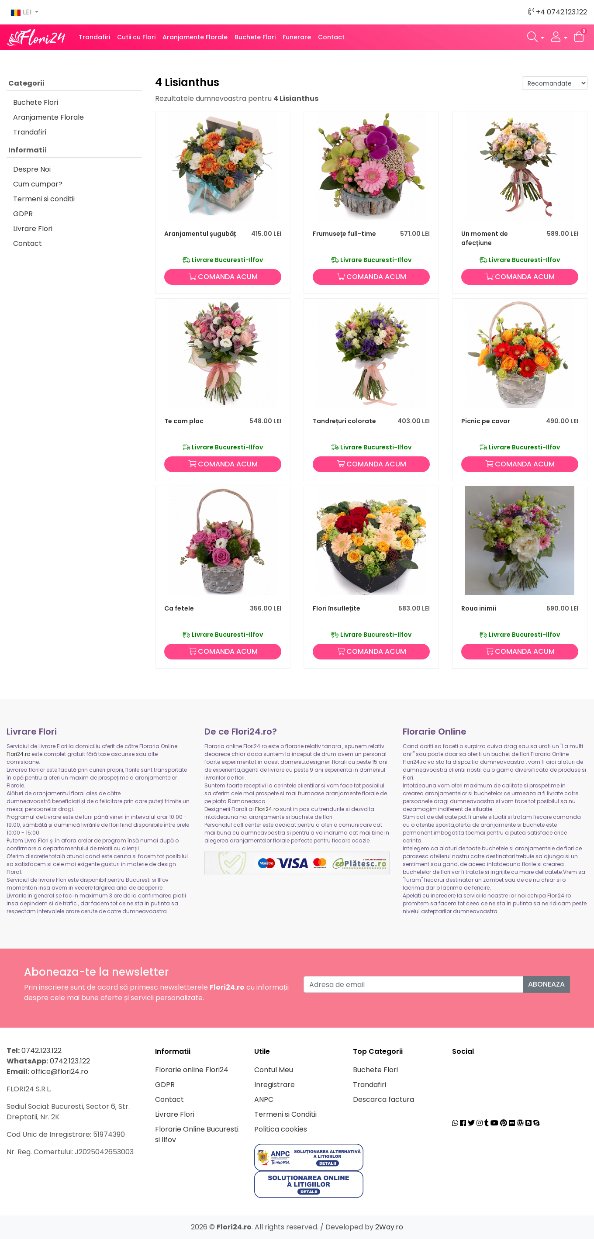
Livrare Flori (32, 229)
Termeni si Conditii (285, 1114)
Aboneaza (546, 984)
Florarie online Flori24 (191, 1070)
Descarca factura (383, 1099)
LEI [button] (21, 12)
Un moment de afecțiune (484, 238)
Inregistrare (274, 1085)
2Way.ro (389, 1227)
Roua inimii (478, 608)
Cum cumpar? (37, 184)
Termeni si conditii (44, 199)
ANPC (263, 1099)
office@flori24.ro (59, 1071)
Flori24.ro (18, 754)
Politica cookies (280, 1129)
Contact (331, 37)
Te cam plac (184, 421)
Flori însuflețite (336, 608)
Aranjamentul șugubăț (200, 233)
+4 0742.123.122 (557, 12)
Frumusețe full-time (344, 233)
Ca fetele (179, 608)
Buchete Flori (255, 37)
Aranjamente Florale (195, 37)
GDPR (23, 214)
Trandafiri (94, 37)
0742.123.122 (41, 1051)
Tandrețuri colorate (344, 421)
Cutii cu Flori (136, 37)
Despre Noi (32, 169)
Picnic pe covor (485, 421)
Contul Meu (273, 1070)
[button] (536, 37)
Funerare (297, 37)
